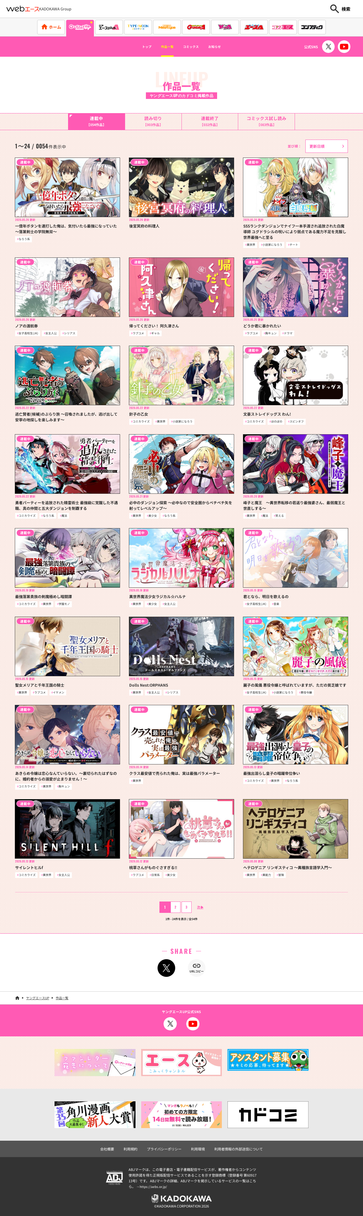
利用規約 (130, 1149)
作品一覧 (162, 46)
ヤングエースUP (37, 998)
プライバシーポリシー (164, 1149)
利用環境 (198, 1149)
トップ (134, 46)
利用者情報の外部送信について (238, 1149)
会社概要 (107, 1149)
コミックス (193, 46)
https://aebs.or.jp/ (154, 1186)
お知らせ (226, 46)
